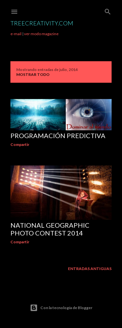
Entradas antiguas (90, 268)
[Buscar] (108, 10)
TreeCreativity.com (41, 23)
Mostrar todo (32, 74)
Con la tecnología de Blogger (61, 308)
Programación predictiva (57, 135)
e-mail (15, 33)
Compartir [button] (19, 144)
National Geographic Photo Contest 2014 (49, 229)
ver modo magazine (41, 33)
